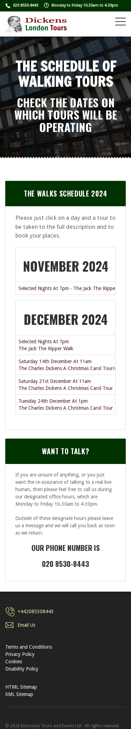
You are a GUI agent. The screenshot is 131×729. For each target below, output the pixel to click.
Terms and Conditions (28, 647)
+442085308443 (35, 611)
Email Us (26, 625)
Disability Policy (21, 669)
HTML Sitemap (21, 687)
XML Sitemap (19, 694)
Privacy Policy (20, 654)
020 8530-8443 (25, 5)
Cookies (13, 661)
